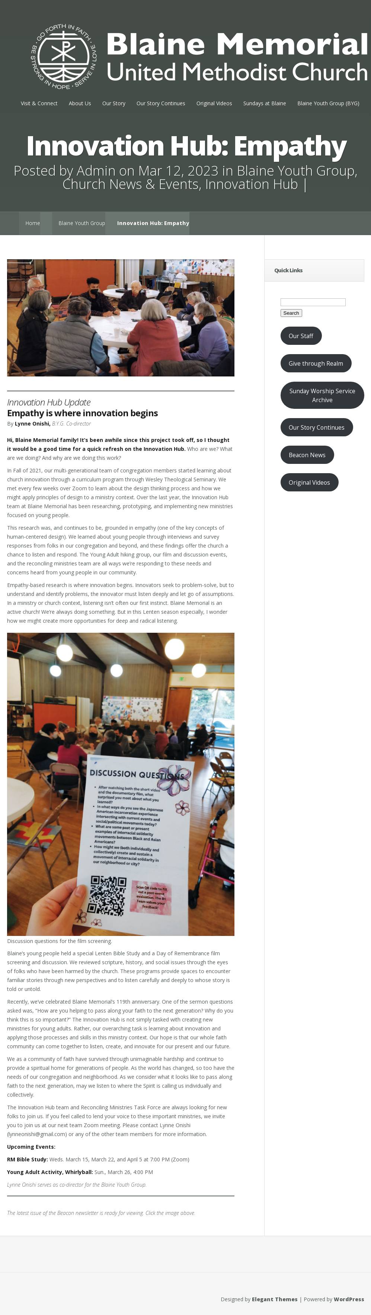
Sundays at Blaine (264, 103)
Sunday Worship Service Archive (322, 395)
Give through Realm (316, 363)
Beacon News (307, 455)
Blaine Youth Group (296, 170)
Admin (96, 170)
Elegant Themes (275, 1299)
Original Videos (214, 103)
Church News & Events (131, 184)
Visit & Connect (39, 103)
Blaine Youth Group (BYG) (328, 103)
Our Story (113, 103)
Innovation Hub (251, 184)
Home (32, 223)
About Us (80, 103)
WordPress (349, 1299)
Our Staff (301, 336)
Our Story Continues (161, 103)
